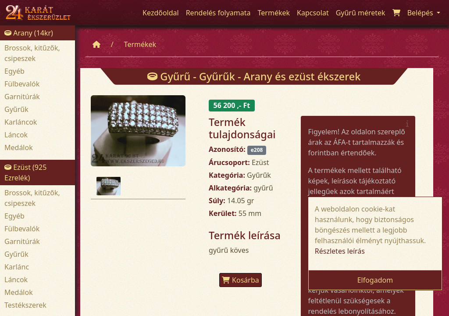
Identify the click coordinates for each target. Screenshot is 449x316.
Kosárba (240, 280)
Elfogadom (375, 280)
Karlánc (16, 267)
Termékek (140, 44)
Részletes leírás (340, 251)
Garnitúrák (22, 96)
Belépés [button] (421, 13)
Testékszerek (25, 305)
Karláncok (20, 122)
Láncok (16, 135)
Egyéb (14, 71)
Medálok (18, 147)
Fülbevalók (21, 84)
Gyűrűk (16, 109)
